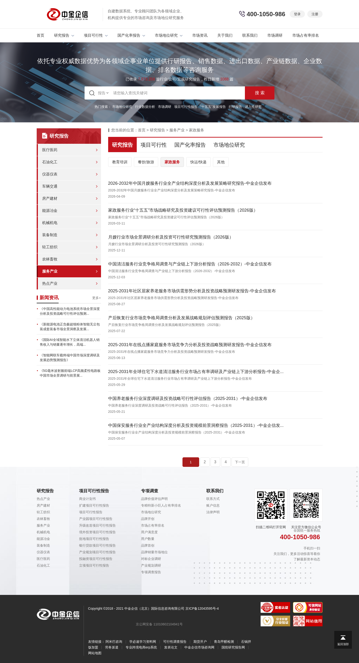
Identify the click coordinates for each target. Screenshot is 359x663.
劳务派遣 (111, 647)
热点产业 (49, 283)
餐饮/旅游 (146, 162)
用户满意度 (149, 532)
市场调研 (275, 35)
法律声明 (213, 512)
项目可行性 (96, 35)
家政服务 (196, 130)
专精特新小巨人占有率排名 (161, 505)
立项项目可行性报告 (94, 565)
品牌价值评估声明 (154, 499)
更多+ (96, 297)
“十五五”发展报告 (213, 107)
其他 (221, 162)
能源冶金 (49, 211)
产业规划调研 (151, 565)
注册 (315, 14)
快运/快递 (198, 162)
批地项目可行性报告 (94, 539)
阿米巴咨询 (114, 641)
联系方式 (213, 499)
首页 (40, 35)
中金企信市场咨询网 (199, 647)
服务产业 (49, 271)
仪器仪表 (49, 174)
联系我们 (250, 35)
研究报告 (64, 35)
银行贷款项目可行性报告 (97, 545)
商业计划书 (87, 499)
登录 (297, 14)
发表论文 (170, 647)
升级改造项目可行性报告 (97, 525)
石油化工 (49, 162)
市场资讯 (199, 35)
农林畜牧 (49, 259)
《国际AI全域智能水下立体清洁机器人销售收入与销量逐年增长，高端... (70, 342)
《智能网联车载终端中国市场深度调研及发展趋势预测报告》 (70, 357)
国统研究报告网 (233, 647)
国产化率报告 (131, 35)
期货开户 (200, 641)
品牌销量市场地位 (154, 552)
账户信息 (213, 505)
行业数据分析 (145, 107)
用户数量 (147, 539)
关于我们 (225, 35)
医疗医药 (49, 150)
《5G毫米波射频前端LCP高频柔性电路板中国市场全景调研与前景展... (70, 373)
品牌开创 (147, 519)
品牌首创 (147, 545)
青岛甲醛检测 (224, 641)
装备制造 (49, 235)
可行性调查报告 (175, 641)
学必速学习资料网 (142, 641)
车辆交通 (49, 186)
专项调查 (149, 491)
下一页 (240, 462)
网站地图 (94, 653)
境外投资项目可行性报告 (97, 532)
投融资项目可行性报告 (95, 559)
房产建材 (49, 198)
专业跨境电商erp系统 (141, 647)
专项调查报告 (151, 572)
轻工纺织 (49, 247)
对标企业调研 (151, 559)
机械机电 (49, 223)
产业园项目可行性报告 (95, 519)
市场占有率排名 (305, 35)
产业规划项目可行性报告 (97, 552)
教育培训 (119, 162)
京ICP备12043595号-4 (202, 608)
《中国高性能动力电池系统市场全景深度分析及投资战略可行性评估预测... (70, 311)
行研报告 (235, 107)
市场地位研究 (168, 35)
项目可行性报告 (185, 107)
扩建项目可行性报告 (94, 505)
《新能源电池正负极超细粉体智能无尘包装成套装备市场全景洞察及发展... (70, 326)
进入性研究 (253, 107)
